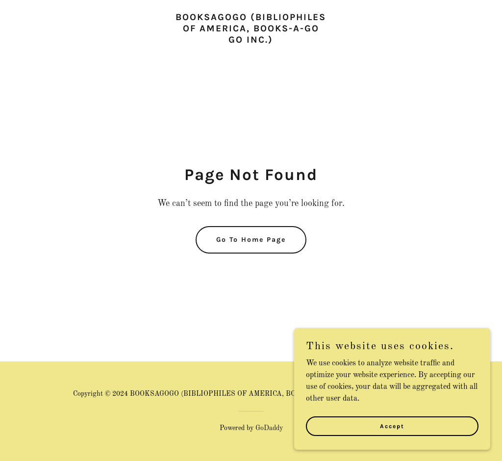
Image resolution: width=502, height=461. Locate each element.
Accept (392, 439)
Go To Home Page (251, 239)
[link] (250, 41)
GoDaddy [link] (269, 428)
